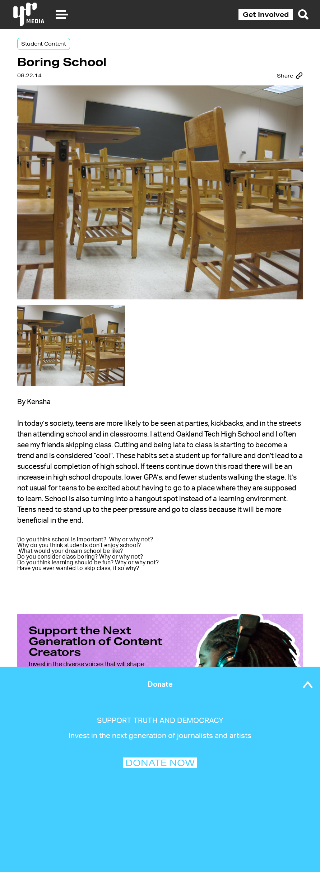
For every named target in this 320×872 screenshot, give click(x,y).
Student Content (43, 44)
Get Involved (266, 14)
